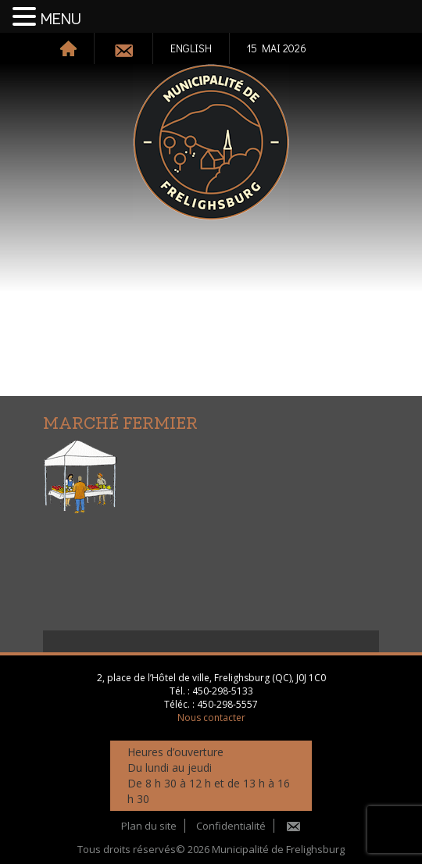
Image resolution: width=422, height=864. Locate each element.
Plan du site (149, 826)
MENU (61, 19)
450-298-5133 (222, 691)
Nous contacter (211, 717)
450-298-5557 (227, 704)
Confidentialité (231, 826)
